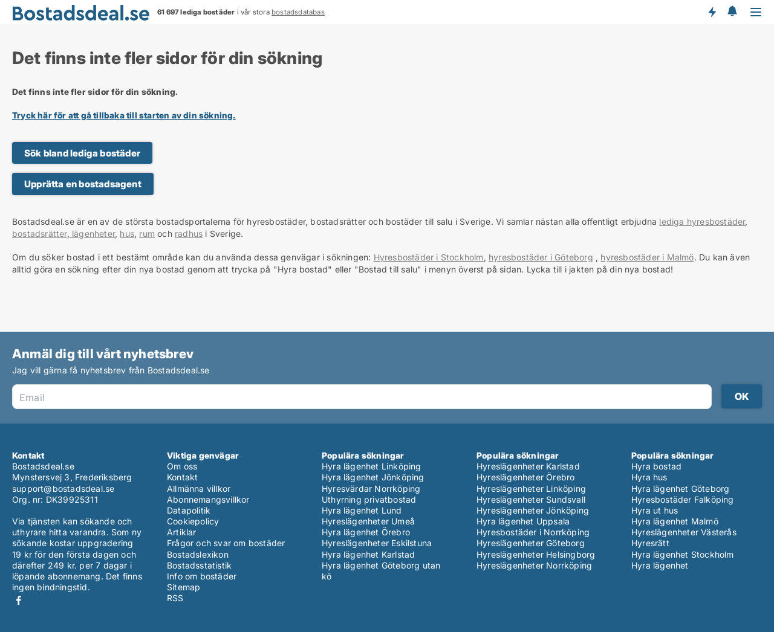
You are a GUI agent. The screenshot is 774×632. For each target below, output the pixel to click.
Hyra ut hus (654, 510)
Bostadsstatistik (199, 565)
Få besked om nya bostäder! (711, 12)
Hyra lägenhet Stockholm (682, 554)
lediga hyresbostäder (702, 221)
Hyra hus (649, 477)
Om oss (182, 466)
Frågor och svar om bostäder (226, 543)
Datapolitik (188, 510)
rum (147, 233)
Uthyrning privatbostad (369, 499)
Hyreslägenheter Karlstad (528, 466)
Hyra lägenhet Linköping (371, 466)
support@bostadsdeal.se (63, 488)
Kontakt (182, 477)
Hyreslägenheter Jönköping (532, 510)
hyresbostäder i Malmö (647, 257)
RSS (175, 598)
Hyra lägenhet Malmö (674, 521)
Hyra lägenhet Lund (362, 510)
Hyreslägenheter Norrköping (534, 565)
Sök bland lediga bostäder (82, 153)
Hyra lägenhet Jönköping (373, 477)
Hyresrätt (650, 543)
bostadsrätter (39, 233)
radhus (189, 233)
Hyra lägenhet (660, 565)
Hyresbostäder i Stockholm (429, 257)
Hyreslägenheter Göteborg (530, 543)
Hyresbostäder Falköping (682, 499)
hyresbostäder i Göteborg (541, 257)
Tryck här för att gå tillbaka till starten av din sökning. (124, 115)
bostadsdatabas (298, 12)
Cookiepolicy (193, 521)
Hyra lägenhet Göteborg (680, 488)
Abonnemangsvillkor (208, 499)
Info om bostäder (201, 576)
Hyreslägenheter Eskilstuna (377, 543)
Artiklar (182, 532)
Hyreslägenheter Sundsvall (530, 499)
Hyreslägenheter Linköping (531, 488)
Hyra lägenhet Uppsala (523, 521)
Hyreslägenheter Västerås (684, 532)
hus (127, 233)
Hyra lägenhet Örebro (366, 532)
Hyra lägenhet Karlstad (368, 554)
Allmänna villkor (198, 488)
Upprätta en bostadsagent (82, 184)
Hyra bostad (656, 466)
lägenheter (92, 233)
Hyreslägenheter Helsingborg (535, 554)
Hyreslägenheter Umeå (368, 521)
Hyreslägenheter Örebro (525, 477)
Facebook (18, 600)
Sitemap (183, 587)
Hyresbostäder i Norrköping (533, 532)
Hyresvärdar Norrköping (371, 488)
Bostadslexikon (198, 554)
